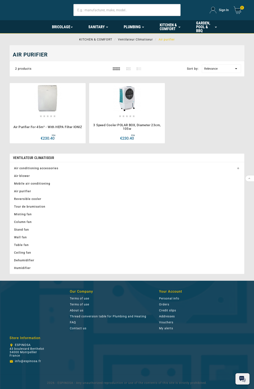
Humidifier (22, 268)
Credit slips (167, 310)
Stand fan (21, 229)
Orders (164, 304)
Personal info (169, 298)
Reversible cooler (27, 199)
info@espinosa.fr (28, 361)
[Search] (127, 10)
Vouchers (166, 322)
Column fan (23, 222)
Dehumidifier (24, 260)
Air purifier (22, 191)
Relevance (221, 68)
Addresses (167, 316)
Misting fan (23, 214)
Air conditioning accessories (36, 168)
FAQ (73, 322)
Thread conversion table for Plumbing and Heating (108, 316)
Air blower (22, 176)
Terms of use (79, 298)
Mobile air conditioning (32, 183)
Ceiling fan (22, 252)
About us (76, 310)
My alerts (166, 328)
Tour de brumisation (29, 206)
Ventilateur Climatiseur (33, 158)
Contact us (78, 328)
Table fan (21, 245)
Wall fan (20, 237)
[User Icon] (219, 10)
